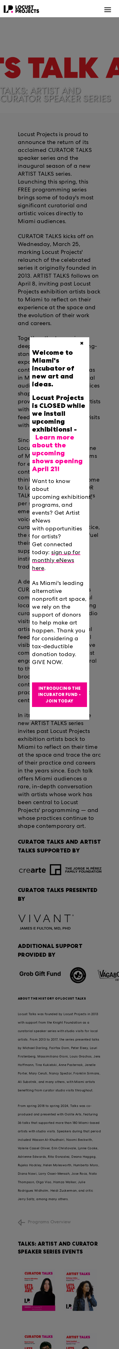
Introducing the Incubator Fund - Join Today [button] (59, 695)
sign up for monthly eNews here (56, 561)
